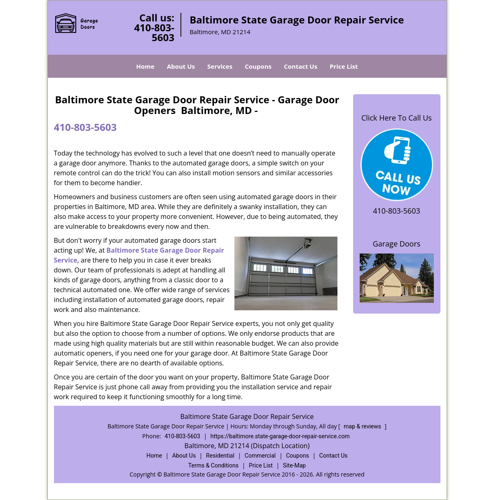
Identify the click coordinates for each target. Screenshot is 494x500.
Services (219, 66)
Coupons (258, 66)
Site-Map (294, 465)
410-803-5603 (154, 32)
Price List (344, 66)
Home (145, 66)
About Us (181, 66)
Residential (220, 455)
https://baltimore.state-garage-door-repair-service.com (280, 436)
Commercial (260, 455)
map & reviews (363, 426)
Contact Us (300, 66)
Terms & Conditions (213, 465)
